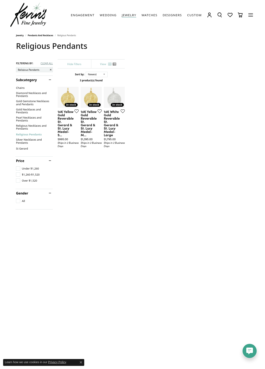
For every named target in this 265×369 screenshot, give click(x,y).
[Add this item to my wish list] (116, 152)
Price (20, 160)
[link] (82, 15)
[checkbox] (27, 168)
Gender (22, 193)
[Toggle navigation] (250, 15)
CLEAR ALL (47, 63)
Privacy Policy (57, 362)
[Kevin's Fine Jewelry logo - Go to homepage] (29, 15)
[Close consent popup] (81, 362)
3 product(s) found (153, 80)
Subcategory (26, 80)
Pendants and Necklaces (40, 35)
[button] (209, 14)
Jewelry (20, 35)
